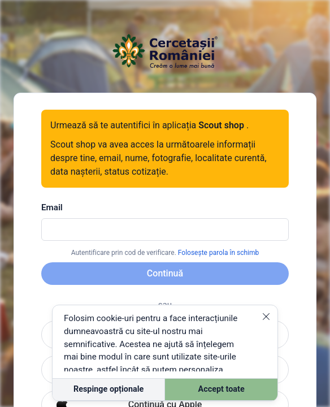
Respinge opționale (108, 389)
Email (52, 207)
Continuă (165, 273)
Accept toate (221, 389)
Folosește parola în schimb (218, 253)
